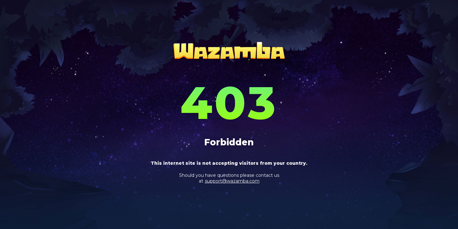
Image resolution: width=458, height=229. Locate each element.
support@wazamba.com (232, 181)
